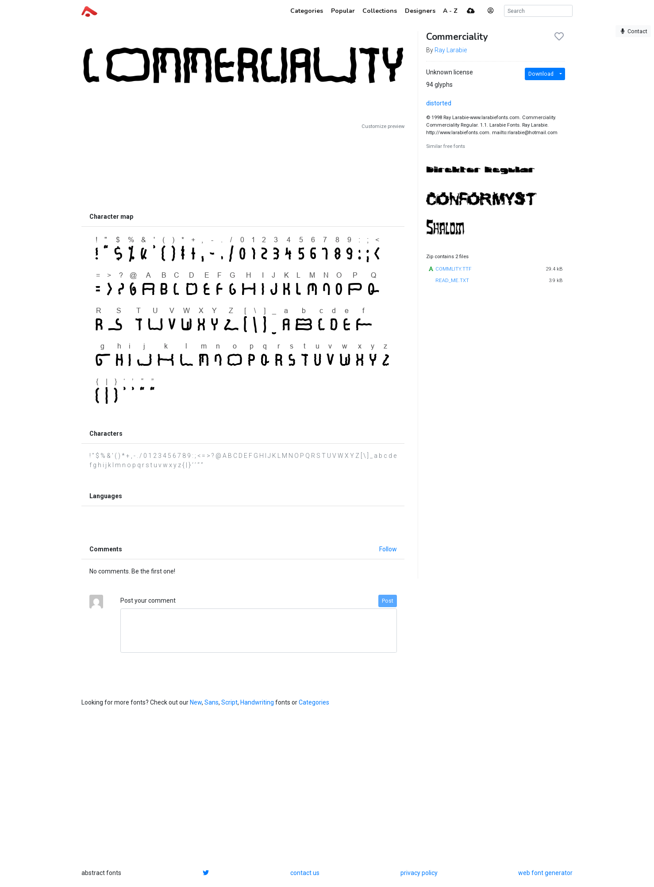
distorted (438, 103)
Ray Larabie (451, 50)
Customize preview (383, 126)
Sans (211, 702)
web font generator (545, 872)
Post (387, 601)
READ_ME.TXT (452, 280)
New (196, 702)
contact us (304, 872)
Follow (388, 549)
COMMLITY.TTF (453, 269)
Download (541, 74)
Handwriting (257, 702)
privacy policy (419, 872)
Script (229, 702)
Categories (314, 702)
